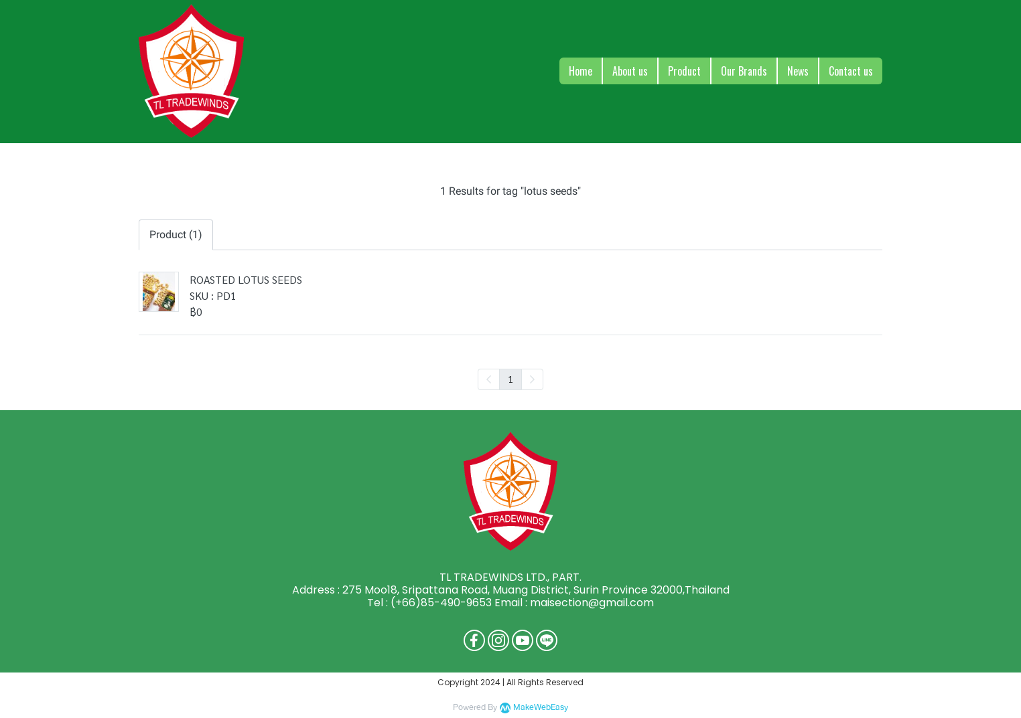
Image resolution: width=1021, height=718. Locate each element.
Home (580, 71)
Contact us (851, 71)
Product (684, 71)
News (798, 71)
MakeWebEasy (540, 708)
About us (630, 71)
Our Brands (744, 71)
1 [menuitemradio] (510, 379)
